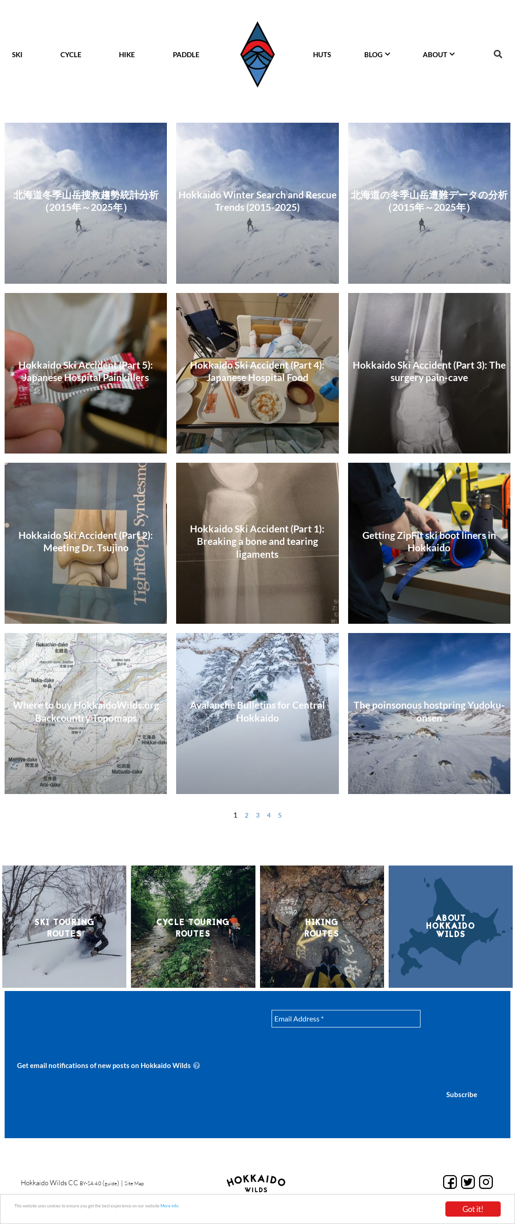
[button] (498, 54)
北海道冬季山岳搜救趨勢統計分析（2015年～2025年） (86, 201)
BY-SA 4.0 (95, 1183)
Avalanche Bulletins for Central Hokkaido (257, 711)
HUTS (322, 54)
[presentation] (467, 1043)
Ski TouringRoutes (65, 928)
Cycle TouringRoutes (193, 928)
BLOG (377, 54)
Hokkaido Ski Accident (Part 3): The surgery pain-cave (429, 371)
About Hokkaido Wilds (450, 926)
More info (269, 1208)
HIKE (127, 54)
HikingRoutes (321, 928)
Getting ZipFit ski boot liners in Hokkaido (429, 541)
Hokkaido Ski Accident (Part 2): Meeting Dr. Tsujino (85, 541)
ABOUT (439, 54)
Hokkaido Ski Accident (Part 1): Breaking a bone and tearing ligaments (257, 541)
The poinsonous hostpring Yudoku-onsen (429, 711)
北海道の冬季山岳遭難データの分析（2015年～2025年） (429, 201)
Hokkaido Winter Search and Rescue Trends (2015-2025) (257, 201)
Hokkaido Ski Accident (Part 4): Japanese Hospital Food (257, 371)
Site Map (150, 1183)
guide (121, 1183)
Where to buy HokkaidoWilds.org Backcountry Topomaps (86, 711)
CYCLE (71, 54)
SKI (17, 54)
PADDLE (186, 54)
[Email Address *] (346, 1018)
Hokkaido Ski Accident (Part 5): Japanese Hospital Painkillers (85, 371)
